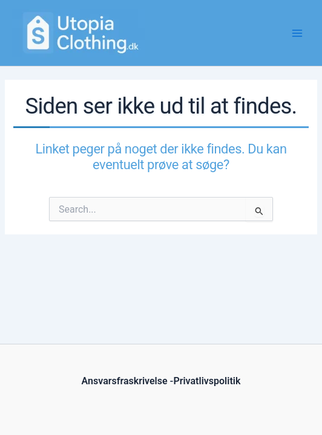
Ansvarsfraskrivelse (125, 381)
